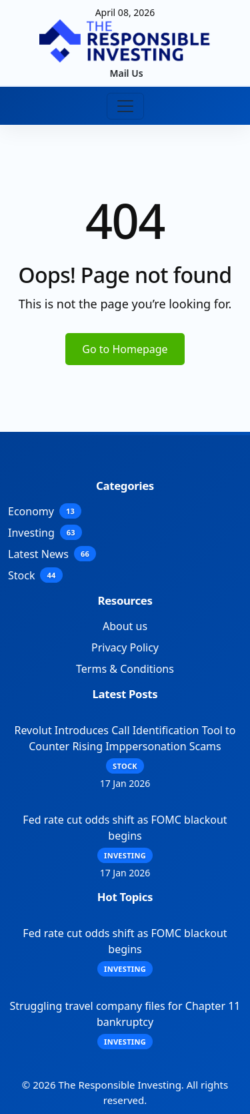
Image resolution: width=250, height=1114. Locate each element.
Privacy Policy (125, 647)
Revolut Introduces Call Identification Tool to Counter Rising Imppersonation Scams (124, 738)
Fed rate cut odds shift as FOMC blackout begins (125, 827)
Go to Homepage (124, 349)
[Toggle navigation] (125, 106)
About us (125, 626)
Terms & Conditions (125, 668)
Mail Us (126, 73)
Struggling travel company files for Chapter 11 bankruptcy (125, 1014)
